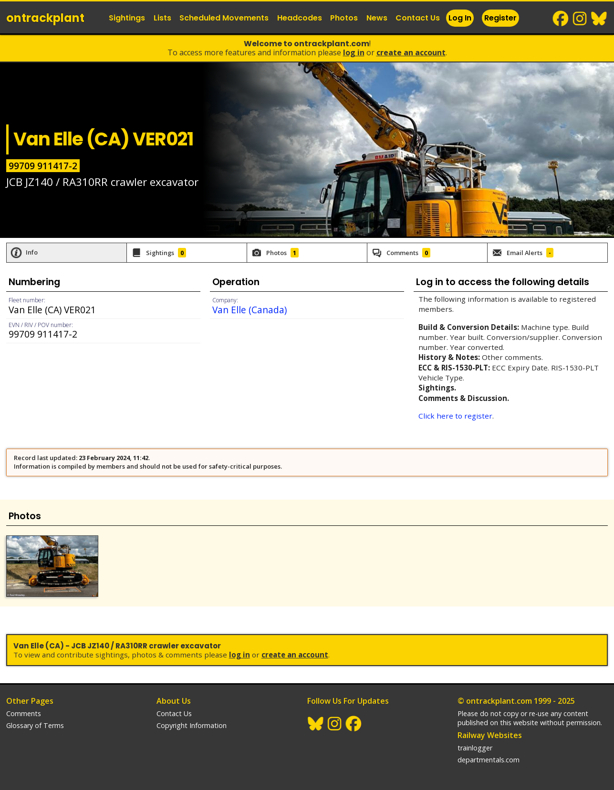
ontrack (45, 18)
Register (500, 17)
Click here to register (455, 416)
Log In (459, 17)
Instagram (580, 18)
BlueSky (599, 18)
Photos (344, 17)
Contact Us (417, 17)
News (376, 17)
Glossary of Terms (35, 725)
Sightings (127, 17)
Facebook (561, 18)
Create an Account (411, 52)
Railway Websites (490, 735)
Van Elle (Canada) (249, 309)
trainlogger (475, 747)
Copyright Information (191, 725)
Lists (162, 17)
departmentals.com (489, 759)
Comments (23, 713)
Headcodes (299, 17)
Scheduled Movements (224, 17)
